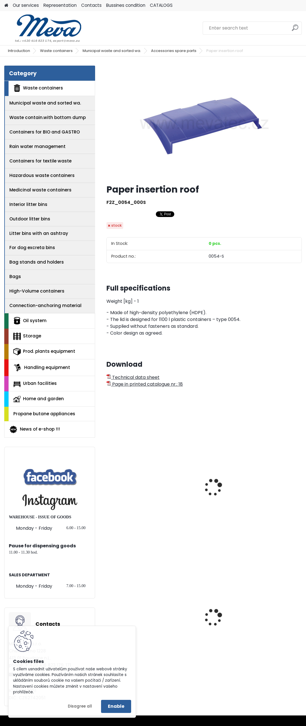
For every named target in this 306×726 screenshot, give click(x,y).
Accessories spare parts (173, 50)
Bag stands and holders (36, 262)
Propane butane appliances (44, 414)
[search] (295, 30)
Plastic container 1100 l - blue (137, 477)
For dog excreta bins (32, 248)
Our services (26, 5)
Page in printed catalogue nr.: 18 (144, 384)
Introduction (19, 50)
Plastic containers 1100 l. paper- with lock (270, 488)
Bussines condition (125, 5)
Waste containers (56, 50)
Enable (116, 706)
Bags (15, 276)
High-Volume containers (36, 291)
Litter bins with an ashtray (38, 233)
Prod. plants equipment (44, 351)
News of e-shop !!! (34, 429)
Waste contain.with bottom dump (47, 117)
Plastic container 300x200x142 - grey (131, 625)
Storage (27, 336)
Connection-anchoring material (45, 305)
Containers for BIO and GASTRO (44, 132)
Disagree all (80, 706)
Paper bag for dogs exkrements (198, 625)
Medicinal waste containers (40, 190)
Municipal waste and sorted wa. (112, 50)
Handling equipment (41, 367)
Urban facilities (35, 383)
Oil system (30, 320)
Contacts (91, 5)
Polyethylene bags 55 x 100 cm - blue (268, 625)
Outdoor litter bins (29, 219)
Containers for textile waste (40, 161)
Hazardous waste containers (42, 175)
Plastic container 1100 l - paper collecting (204, 488)
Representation (60, 5)
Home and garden (38, 398)
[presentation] (109, 481)
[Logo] (43, 28)
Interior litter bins (28, 204)
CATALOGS (161, 5)
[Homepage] (6, 5)
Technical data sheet (133, 377)
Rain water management (37, 146)
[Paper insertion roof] (204, 122)
